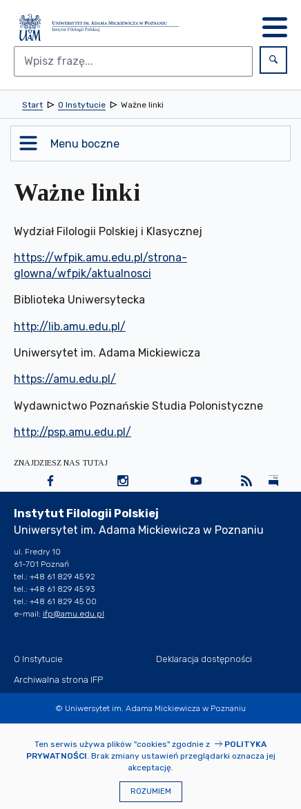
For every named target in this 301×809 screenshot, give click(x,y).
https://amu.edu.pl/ (65, 379)
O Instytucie (38, 659)
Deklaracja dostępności (204, 659)
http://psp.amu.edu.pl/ (72, 432)
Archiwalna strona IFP (58, 680)
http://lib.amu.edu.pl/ (70, 326)
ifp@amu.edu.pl (73, 614)
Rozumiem (150, 791)
